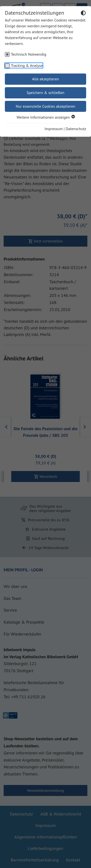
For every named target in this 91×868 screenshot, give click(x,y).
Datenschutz (76, 128)
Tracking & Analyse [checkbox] (27, 65)
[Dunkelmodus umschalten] (83, 14)
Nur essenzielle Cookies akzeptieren (45, 106)
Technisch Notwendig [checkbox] (28, 54)
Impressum (53, 128)
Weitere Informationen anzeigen (45, 117)
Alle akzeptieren (45, 78)
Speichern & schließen (46, 92)
